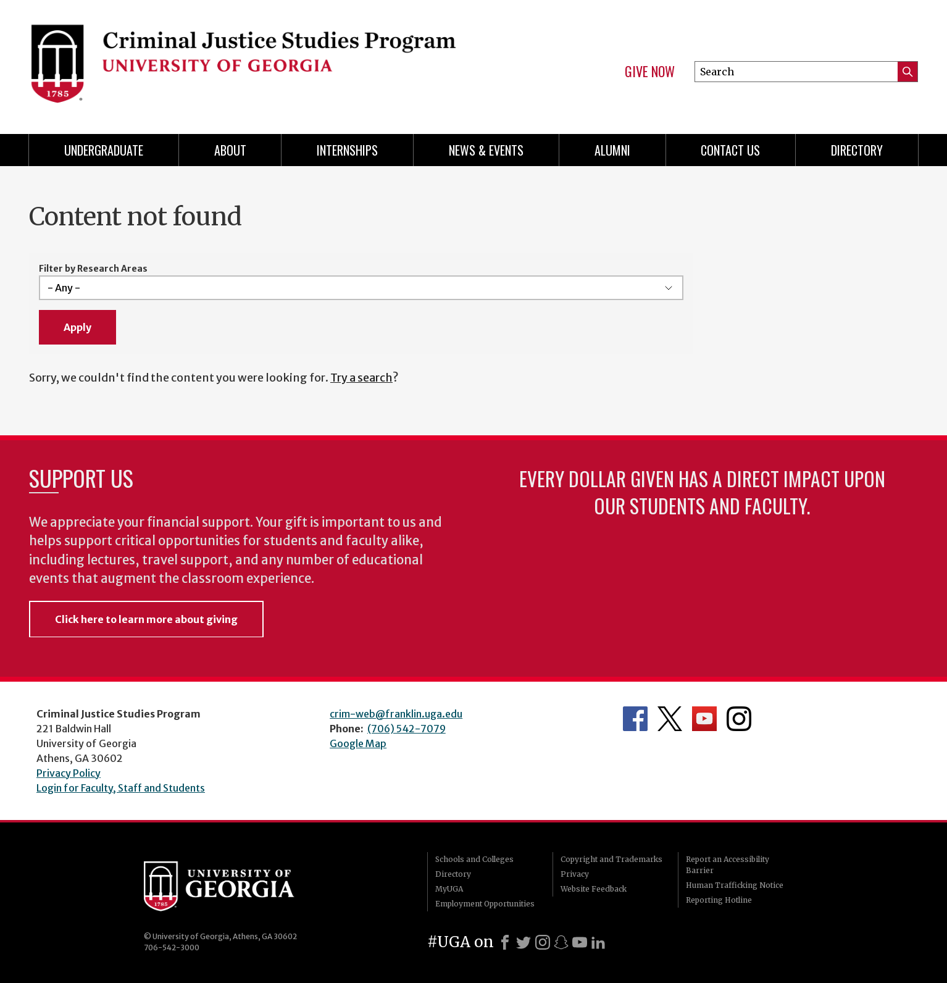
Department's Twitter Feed (669, 718)
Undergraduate (103, 150)
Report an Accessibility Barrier (727, 865)
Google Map (358, 743)
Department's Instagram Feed (739, 718)
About (230, 150)
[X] (523, 942)
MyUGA (449, 888)
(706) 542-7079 (406, 728)
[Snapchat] (561, 942)
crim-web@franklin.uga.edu (396, 714)
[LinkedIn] (598, 942)
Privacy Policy (68, 773)
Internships (347, 150)
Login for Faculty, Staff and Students (120, 788)
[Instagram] (542, 942)
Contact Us (730, 150)
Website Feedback (594, 888)
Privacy (575, 874)
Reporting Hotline (719, 900)
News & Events (486, 150)
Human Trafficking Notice (734, 885)
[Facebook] (505, 942)
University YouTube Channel (704, 718)
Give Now (650, 71)
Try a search (361, 377)
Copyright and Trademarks (611, 859)
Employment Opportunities (485, 903)
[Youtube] (579, 942)
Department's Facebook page (635, 718)
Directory (857, 150)
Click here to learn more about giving (146, 619)
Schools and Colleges (474, 859)
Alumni (612, 150)
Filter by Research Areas (93, 268)
